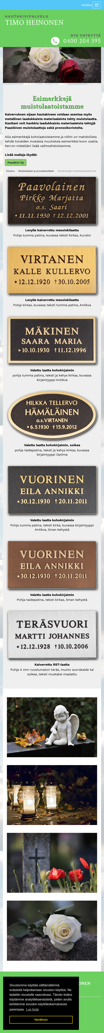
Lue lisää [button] (32, 1009)
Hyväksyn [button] (41, 1019)
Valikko (86, 5)
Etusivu (10, 171)
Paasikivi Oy (15, 162)
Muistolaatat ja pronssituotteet (36, 171)
